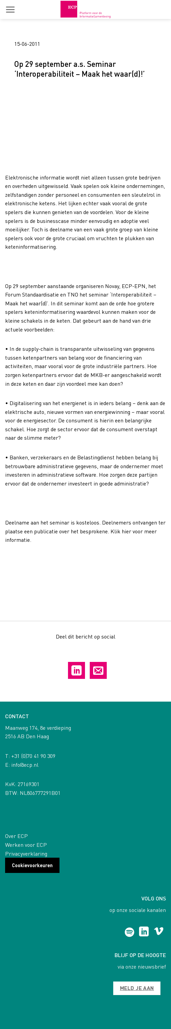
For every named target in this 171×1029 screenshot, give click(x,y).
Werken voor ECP (26, 844)
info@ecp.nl (24, 764)
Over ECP (16, 835)
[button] (10, 9)
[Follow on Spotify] (129, 932)
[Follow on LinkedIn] (144, 932)
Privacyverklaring (26, 853)
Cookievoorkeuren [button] (32, 865)
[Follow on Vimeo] (159, 932)
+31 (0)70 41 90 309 (33, 755)
